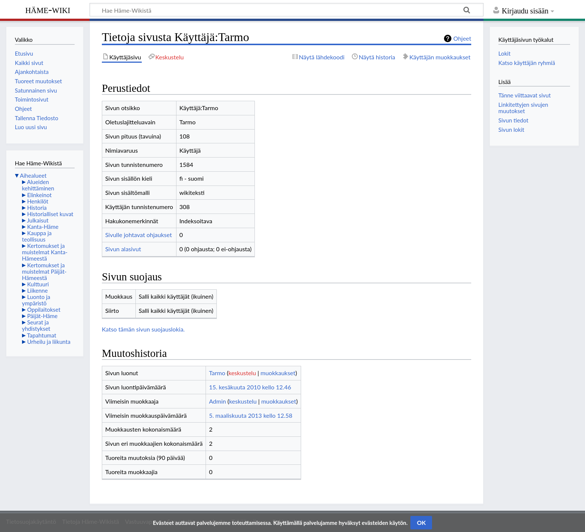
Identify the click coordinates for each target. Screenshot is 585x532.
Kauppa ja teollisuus (37, 236)
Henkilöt (38, 201)
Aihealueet (33, 175)
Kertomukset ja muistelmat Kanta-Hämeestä (45, 252)
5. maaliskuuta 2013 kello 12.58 (250, 415)
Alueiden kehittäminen (38, 185)
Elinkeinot (39, 195)
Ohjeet (462, 38)
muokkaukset (277, 372)
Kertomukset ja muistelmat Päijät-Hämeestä (44, 271)
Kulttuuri (38, 284)
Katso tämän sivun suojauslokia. (143, 329)
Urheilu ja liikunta (49, 341)
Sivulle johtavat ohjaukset (138, 234)
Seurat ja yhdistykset (36, 325)
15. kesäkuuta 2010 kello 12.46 (250, 387)
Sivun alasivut (123, 248)
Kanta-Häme (43, 226)
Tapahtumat (41, 335)
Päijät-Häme (42, 315)
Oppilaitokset (43, 309)
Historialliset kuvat (50, 214)
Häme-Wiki (48, 9)
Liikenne (37, 290)
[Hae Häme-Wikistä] (286, 9)
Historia (37, 207)
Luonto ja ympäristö (36, 300)
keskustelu (242, 372)
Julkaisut (38, 220)
